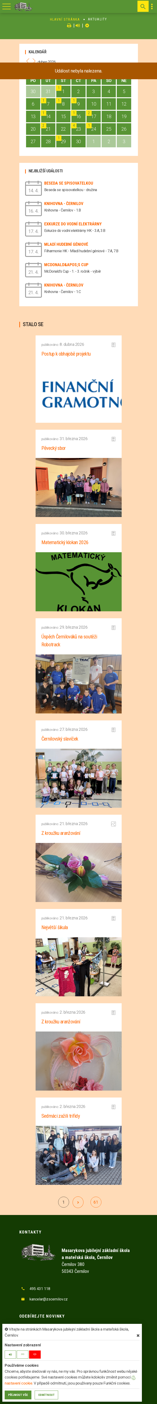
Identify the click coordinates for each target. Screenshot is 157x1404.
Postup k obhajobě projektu (66, 354)
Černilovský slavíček (59, 739)
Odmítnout (46, 1395)
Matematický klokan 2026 (65, 542)
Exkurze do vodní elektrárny (73, 223)
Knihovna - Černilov (63, 203)
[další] (78, 1202)
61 (96, 1202)
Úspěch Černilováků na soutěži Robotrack (69, 640)
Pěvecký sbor (53, 448)
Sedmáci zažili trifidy (60, 1116)
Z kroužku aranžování (60, 833)
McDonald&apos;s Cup (66, 264)
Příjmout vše (18, 1395)
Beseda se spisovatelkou (68, 183)
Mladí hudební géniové (66, 244)
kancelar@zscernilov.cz (49, 1299)
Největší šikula (54, 927)
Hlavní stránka (65, 19)
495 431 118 (40, 1289)
